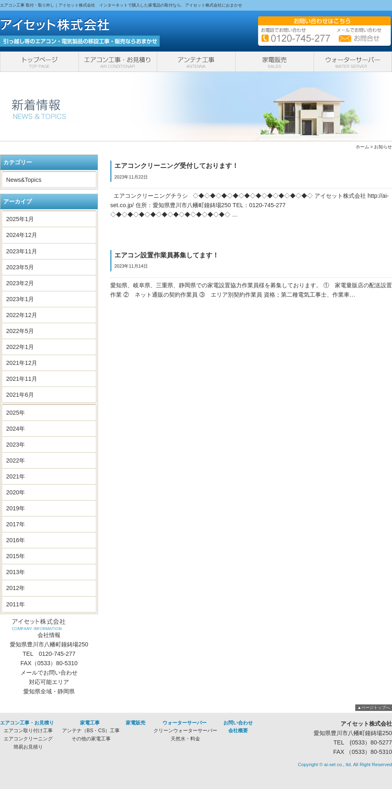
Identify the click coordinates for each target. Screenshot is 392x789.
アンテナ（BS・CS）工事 (91, 730)
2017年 (15, 524)
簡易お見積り (28, 747)
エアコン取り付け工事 (28, 730)
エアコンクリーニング (28, 739)
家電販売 (274, 61)
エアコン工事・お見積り (117, 61)
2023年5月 (20, 267)
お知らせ (383, 146)
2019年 (15, 508)
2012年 (15, 588)
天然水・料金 (185, 739)
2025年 (15, 412)
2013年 (15, 572)
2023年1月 (20, 299)
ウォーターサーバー (353, 61)
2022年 (15, 460)
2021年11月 (21, 379)
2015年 (15, 556)
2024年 (15, 428)
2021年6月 (20, 394)
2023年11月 (21, 251)
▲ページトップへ (373, 707)
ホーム (362, 146)
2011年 (15, 604)
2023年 (15, 444)
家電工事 (196, 61)
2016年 (15, 540)
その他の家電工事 (91, 739)
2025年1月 (20, 219)
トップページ (39, 61)
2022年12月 (21, 315)
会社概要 (238, 730)
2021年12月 (21, 363)
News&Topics (23, 180)
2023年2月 (20, 283)
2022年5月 (20, 331)
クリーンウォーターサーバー (185, 730)
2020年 (15, 492)
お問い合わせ (238, 723)
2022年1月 (20, 347)
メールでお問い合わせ (49, 672)
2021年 (15, 476)
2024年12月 (21, 235)
